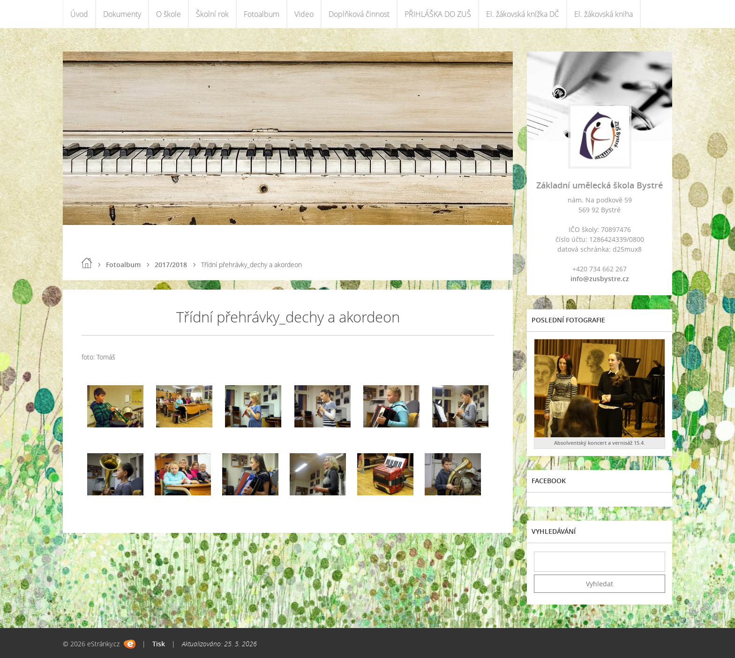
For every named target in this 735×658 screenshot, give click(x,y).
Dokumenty (122, 14)
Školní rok (212, 14)
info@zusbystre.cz (599, 278)
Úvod (79, 14)
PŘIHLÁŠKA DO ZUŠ (438, 14)
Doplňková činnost (359, 14)
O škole (168, 14)
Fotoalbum (261, 14)
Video (304, 14)
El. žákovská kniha (603, 14)
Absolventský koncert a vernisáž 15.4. (599, 442)
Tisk (158, 643)
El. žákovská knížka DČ (522, 14)
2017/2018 (171, 264)
